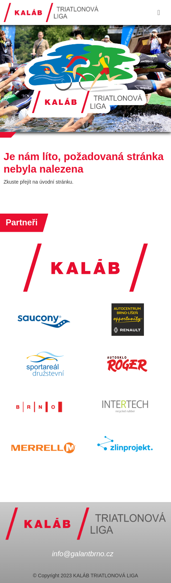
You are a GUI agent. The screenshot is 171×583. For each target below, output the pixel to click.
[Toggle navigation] (158, 12)
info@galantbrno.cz (83, 554)
